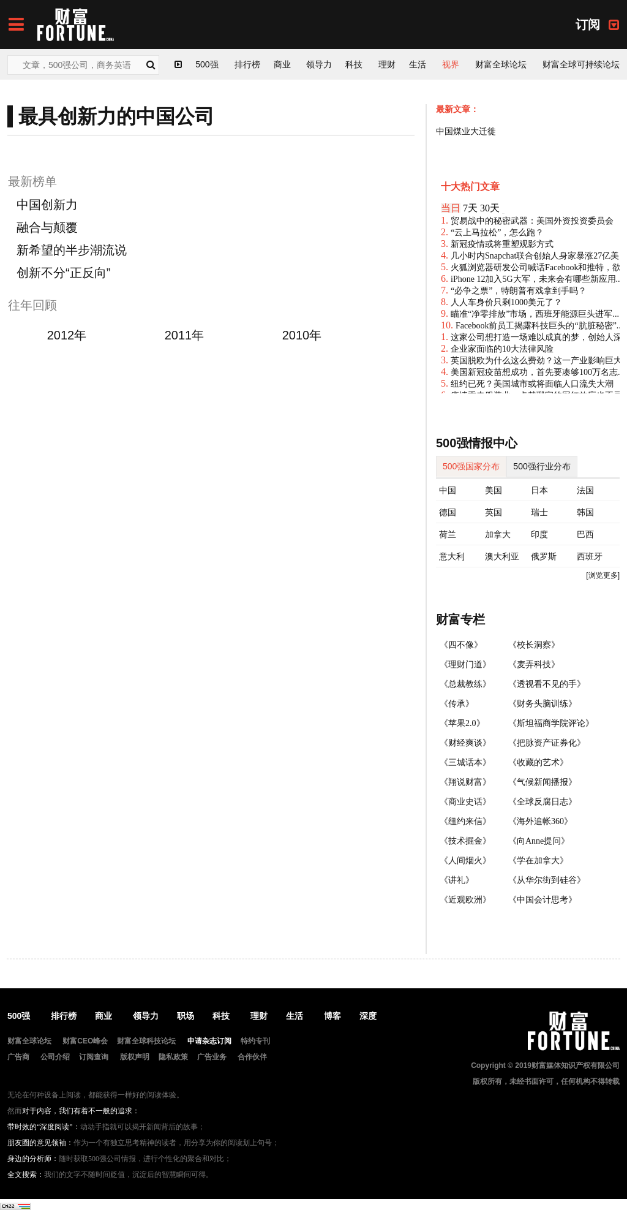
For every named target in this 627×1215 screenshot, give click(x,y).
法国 (585, 490)
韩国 (585, 512)
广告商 (18, 1057)
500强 (206, 64)
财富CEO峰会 (85, 1041)
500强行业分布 (541, 466)
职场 (185, 1016)
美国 (493, 490)
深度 (368, 1016)
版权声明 (134, 1057)
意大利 (452, 556)
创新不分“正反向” (63, 272)
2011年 (185, 335)
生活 (417, 64)
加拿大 (498, 534)
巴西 (585, 534)
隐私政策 (173, 1057)
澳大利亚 (502, 556)
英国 (493, 512)
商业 (282, 64)
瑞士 (539, 512)
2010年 (302, 335)
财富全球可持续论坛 (581, 64)
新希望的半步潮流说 (72, 250)
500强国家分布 (471, 466)
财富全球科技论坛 (146, 1041)
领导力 (319, 64)
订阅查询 (93, 1057)
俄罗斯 (544, 556)
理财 (387, 64)
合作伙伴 (252, 1057)
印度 (539, 534)
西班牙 (590, 556)
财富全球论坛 (501, 64)
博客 (332, 1016)
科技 (353, 64)
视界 (450, 64)
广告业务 (212, 1057)
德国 (447, 512)
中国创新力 (47, 204)
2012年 (67, 335)
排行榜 (247, 64)
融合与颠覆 (47, 227)
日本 (539, 490)
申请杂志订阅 (209, 1041)
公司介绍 (55, 1057)
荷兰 (447, 534)
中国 (447, 490)
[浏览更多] (603, 575)
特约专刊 (255, 1041)
